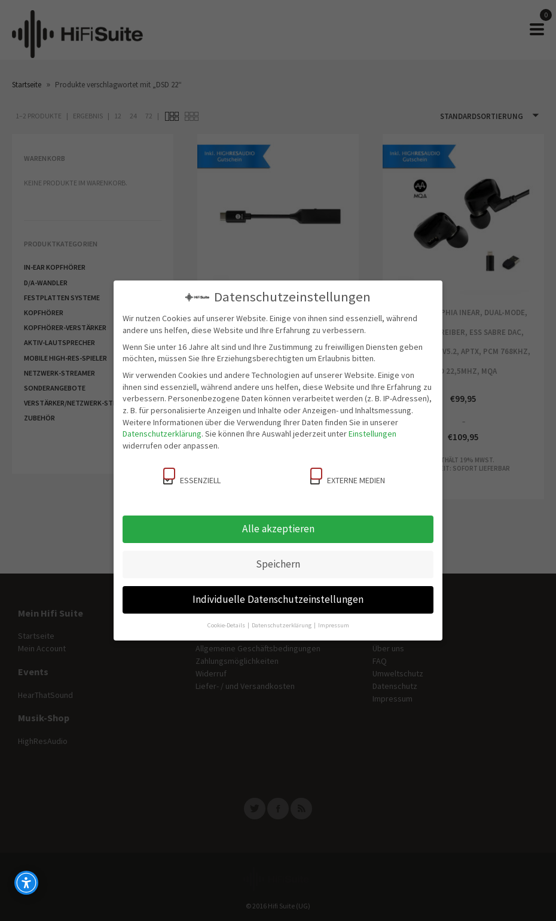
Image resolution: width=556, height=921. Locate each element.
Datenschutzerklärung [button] (282, 625)
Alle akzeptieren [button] (278, 528)
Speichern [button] (278, 564)
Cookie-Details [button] (226, 625)
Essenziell (192, 477)
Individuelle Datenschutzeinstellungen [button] (278, 599)
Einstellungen (372, 433)
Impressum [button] (333, 625)
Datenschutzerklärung (162, 433)
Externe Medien (347, 477)
